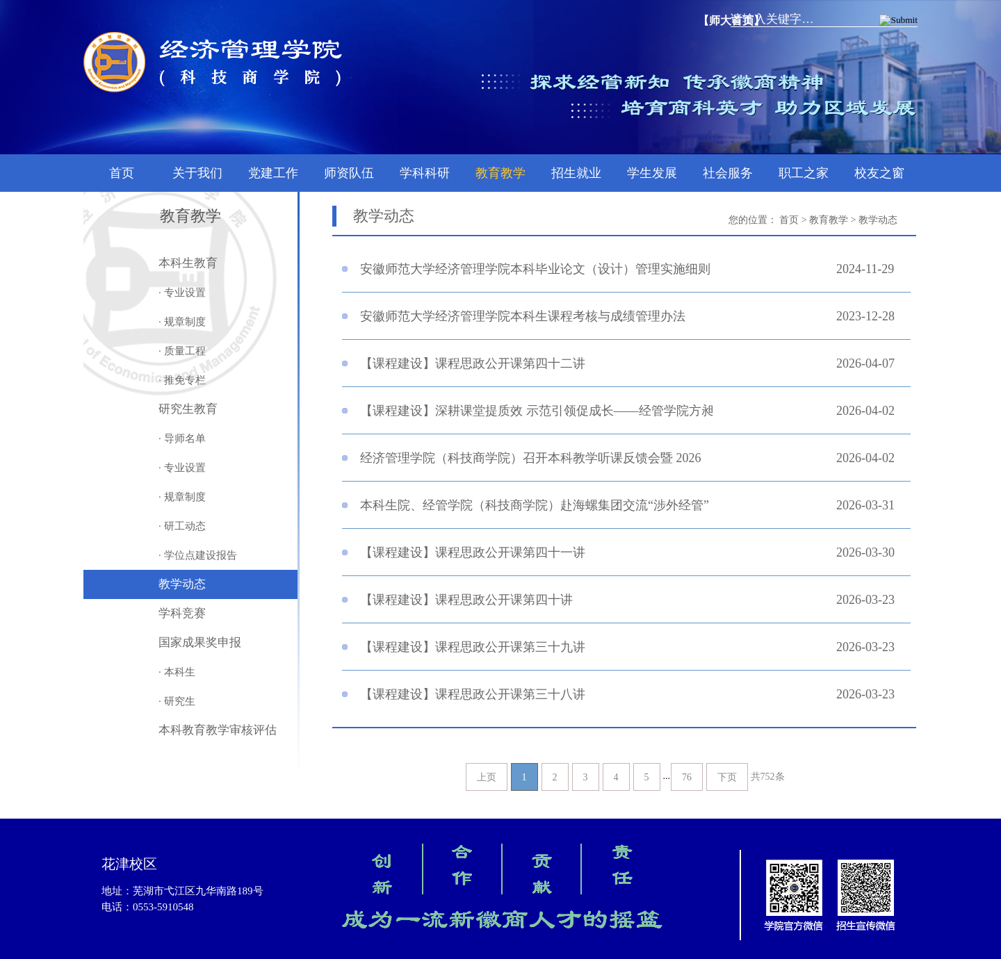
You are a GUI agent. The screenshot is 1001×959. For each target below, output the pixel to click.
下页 (727, 777)
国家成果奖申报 (199, 642)
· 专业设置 (182, 292)
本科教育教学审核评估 (217, 730)
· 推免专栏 (182, 380)
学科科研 (425, 173)
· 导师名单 (182, 438)
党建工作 (273, 173)
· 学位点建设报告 (197, 555)
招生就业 (576, 173)
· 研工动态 (182, 526)
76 (687, 777)
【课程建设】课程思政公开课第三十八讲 (472, 694)
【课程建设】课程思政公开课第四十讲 (466, 600)
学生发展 (652, 173)
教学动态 (182, 584)
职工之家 (804, 173)
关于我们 (197, 173)
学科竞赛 (182, 613)
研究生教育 (188, 409)
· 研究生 (176, 701)
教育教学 (500, 173)
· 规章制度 (182, 321)
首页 (121, 173)
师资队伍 (349, 173)
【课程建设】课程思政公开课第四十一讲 (472, 552)
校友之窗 (879, 173)
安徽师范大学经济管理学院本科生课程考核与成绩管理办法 (522, 316)
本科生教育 (188, 263)
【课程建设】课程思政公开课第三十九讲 (472, 647)
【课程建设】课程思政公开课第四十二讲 (472, 363)
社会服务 (728, 173)
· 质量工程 (182, 350)
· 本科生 (176, 672)
